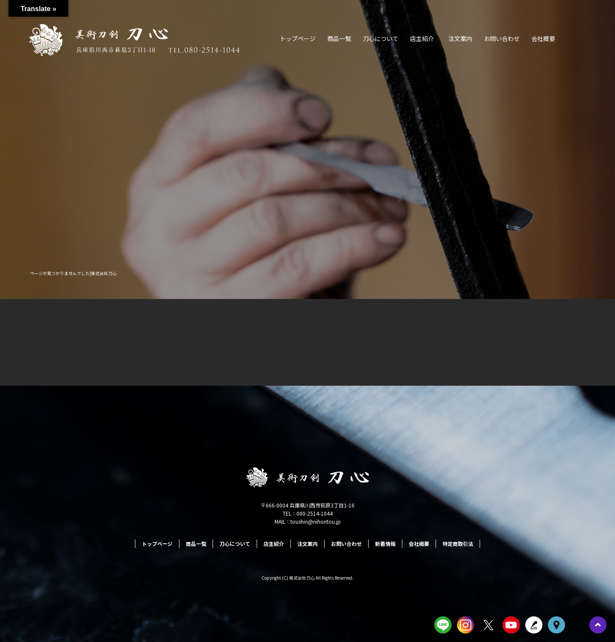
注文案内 (460, 38)
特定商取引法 (457, 543)
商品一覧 (339, 38)
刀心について (380, 38)
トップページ (298, 38)
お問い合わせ (502, 38)
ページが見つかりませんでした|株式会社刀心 (73, 273)
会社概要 (543, 38)
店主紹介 (422, 38)
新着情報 (385, 543)
